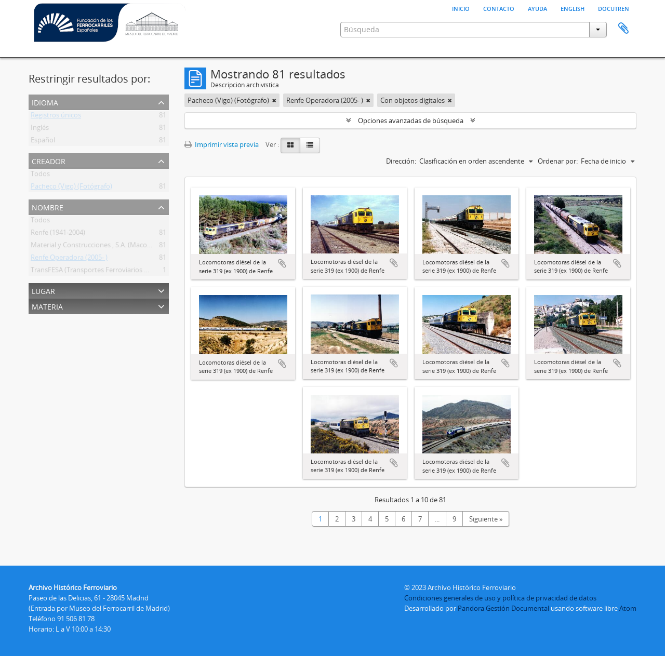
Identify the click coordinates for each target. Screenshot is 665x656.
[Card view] (290, 145)
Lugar (43, 290)
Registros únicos (56, 117)
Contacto (498, 8)
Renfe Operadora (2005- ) (69, 259)
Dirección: (401, 161)
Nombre (47, 206)
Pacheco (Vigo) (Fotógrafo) (71, 188)
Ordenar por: (558, 161)
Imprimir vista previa (221, 144)
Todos (40, 175)
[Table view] (310, 145)
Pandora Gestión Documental (503, 608)
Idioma (45, 102)
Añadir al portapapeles (282, 263)
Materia (47, 306)
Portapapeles (623, 29)
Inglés (40, 129)
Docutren (613, 8)
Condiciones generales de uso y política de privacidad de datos (500, 598)
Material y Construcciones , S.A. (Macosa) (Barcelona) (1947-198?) (130, 246)
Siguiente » (485, 519)
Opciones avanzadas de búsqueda (410, 120)
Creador (48, 160)
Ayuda (537, 8)
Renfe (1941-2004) (58, 234)
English (572, 8)
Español (43, 141)
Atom (627, 608)
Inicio (461, 8)
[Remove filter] (274, 100)
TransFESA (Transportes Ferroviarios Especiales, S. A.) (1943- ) (124, 271)
